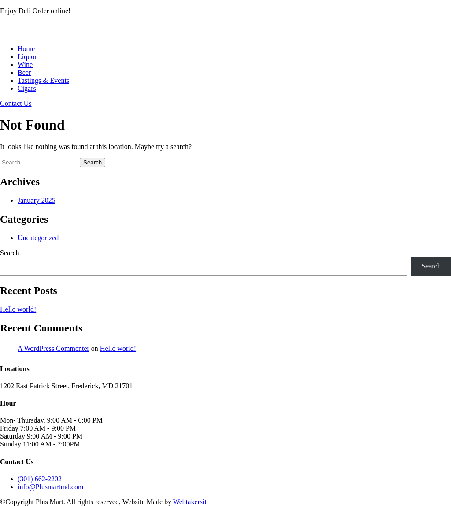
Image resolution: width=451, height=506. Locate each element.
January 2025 (36, 200)
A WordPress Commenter (53, 348)
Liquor (27, 56)
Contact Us (16, 103)
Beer (24, 72)
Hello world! (18, 309)
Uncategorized (38, 238)
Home (26, 48)
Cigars (27, 88)
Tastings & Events (43, 80)
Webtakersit (190, 502)
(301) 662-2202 (40, 479)
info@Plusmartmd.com (50, 487)
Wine (25, 64)
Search (9, 253)
